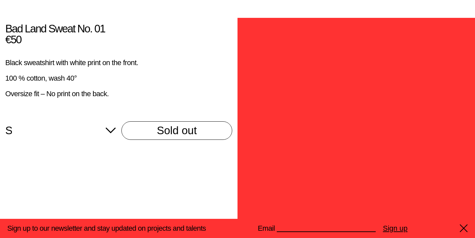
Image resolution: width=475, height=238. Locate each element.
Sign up (395, 228)
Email (266, 228)
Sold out (177, 130)
